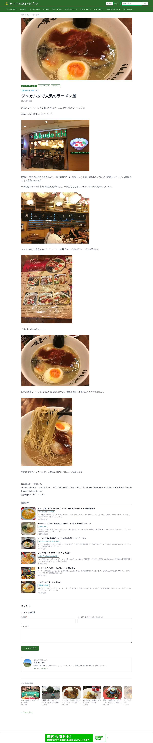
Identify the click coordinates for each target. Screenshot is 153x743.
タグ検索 (46, 9)
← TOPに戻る (26, 712)
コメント (24, 626)
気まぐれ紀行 (57, 9)
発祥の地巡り (98, 9)
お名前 (24, 617)
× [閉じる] (107, 738)
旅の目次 (23, 9)
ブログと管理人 (11, 9)
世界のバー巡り (85, 9)
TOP (22, 15)
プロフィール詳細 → (41, 668)
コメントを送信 (30, 648)
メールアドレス (91, 617)
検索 (145, 3)
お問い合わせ (127, 9)
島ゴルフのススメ (71, 9)
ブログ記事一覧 (34, 9)
